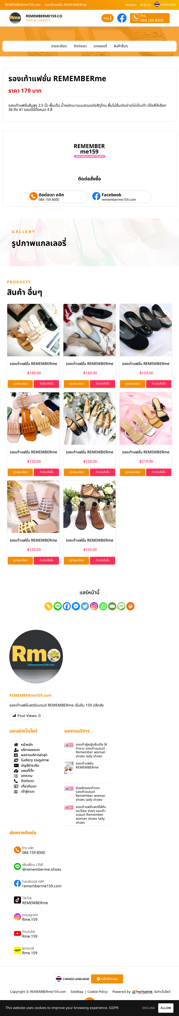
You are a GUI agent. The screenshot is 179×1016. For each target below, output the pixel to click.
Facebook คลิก (33, 882)
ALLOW (160, 1007)
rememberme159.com (119, 199)
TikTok (27, 899)
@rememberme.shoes (41, 870)
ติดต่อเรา (131, 5)
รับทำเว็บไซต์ (162, 992)
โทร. (143, 15)
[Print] (130, 607)
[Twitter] (85, 607)
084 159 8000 (152, 20)
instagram (30, 916)
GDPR (29, 1009)
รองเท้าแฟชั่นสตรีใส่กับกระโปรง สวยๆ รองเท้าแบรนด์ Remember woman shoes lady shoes (91, 815)
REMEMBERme (35, 904)
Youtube (28, 932)
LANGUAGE (168, 5)
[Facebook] (67, 607)
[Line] (58, 607)
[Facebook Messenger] (76, 607)
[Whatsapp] (103, 607)
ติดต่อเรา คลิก (51, 195)
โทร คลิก (28, 849)
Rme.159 (29, 920)
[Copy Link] (49, 607)
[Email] (112, 607)
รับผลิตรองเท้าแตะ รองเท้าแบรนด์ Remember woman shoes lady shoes (90, 795)
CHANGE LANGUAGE (76, 980)
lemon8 (28, 949)
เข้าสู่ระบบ (145, 5)
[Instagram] (94, 607)
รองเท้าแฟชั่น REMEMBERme (33, 364)
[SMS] (121, 607)
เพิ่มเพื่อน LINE (32, 865)
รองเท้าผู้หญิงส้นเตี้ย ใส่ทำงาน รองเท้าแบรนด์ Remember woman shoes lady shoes (91, 751)
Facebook (111, 195)
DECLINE (131, 1007)
